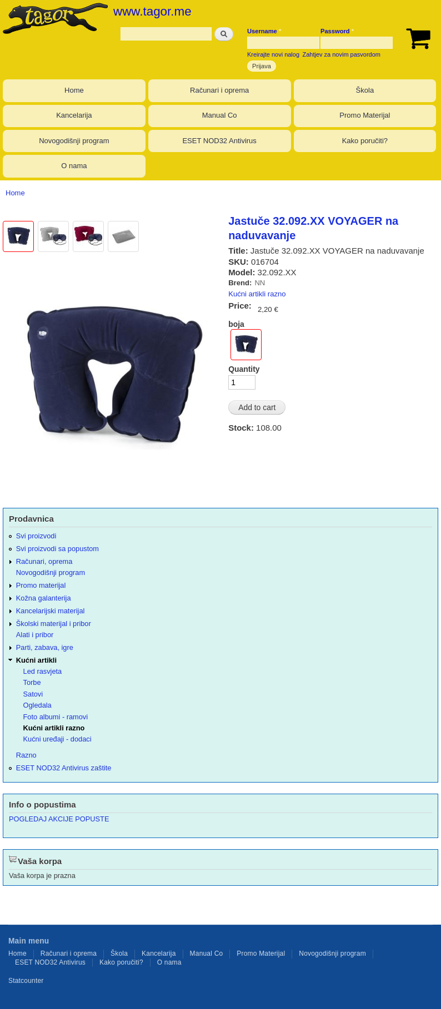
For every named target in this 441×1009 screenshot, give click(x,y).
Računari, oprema (44, 561)
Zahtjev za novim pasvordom (341, 54)
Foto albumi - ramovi (55, 717)
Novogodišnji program (74, 141)
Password (337, 31)
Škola (365, 90)
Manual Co (219, 115)
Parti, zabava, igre (44, 647)
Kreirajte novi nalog (273, 54)
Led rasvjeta (42, 671)
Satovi (33, 694)
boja (236, 324)
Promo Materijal (364, 115)
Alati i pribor (34, 634)
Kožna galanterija (43, 598)
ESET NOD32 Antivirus (219, 141)
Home (74, 90)
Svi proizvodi (36, 536)
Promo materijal (41, 585)
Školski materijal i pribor (53, 623)
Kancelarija (74, 115)
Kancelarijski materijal (50, 611)
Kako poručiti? (365, 141)
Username (264, 31)
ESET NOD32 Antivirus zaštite (64, 768)
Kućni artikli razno (256, 294)
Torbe (32, 682)
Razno (26, 755)
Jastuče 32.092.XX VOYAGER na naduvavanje (313, 228)
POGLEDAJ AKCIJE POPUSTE (59, 819)
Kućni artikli (36, 660)
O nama (74, 166)
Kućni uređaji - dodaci (57, 739)
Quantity (243, 369)
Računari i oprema (219, 90)
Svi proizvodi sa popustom (57, 548)
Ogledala (37, 705)
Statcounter (26, 981)
